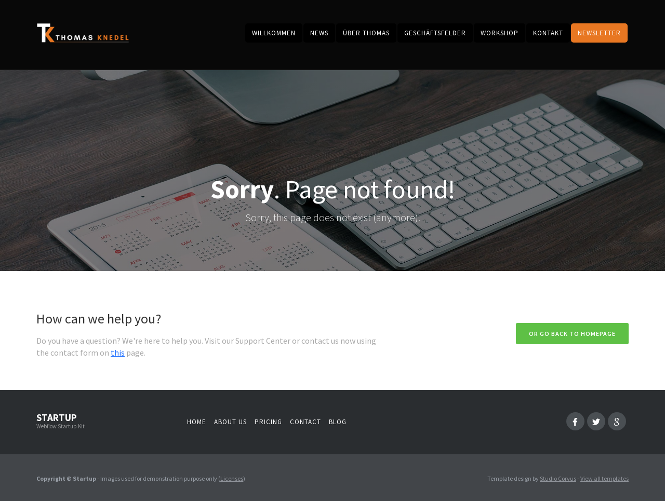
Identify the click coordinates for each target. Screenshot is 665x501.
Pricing (268, 421)
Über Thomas (366, 33)
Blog (338, 421)
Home (196, 421)
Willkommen (274, 33)
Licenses (231, 478)
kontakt (548, 33)
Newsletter (599, 33)
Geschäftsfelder (435, 33)
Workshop (499, 33)
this (118, 352)
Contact (305, 421)
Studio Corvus (558, 478)
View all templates (604, 478)
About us (230, 421)
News (319, 33)
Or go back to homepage (572, 333)
